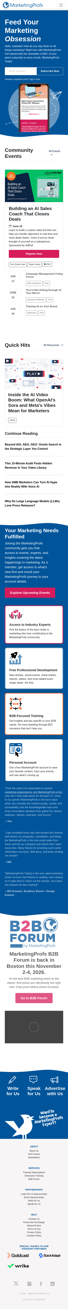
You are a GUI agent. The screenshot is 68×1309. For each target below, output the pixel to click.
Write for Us (34, 1200)
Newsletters (34, 1157)
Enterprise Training (34, 1175)
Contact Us (33, 1219)
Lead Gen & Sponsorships (34, 1194)
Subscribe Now (50, 71)
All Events (54, 153)
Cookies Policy (34, 1235)
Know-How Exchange (34, 1222)
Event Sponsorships (34, 1197)
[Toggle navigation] (60, 5)
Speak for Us (34, 1204)
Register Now (34, 253)
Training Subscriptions (34, 1172)
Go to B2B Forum (34, 953)
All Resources (53, 345)
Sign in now (35, 79)
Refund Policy (34, 1225)
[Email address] (21, 71)
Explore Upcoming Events (30, 592)
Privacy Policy (34, 1232)
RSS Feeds (34, 1154)
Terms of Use (34, 1229)
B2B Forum (34, 1179)
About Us (34, 1151)
